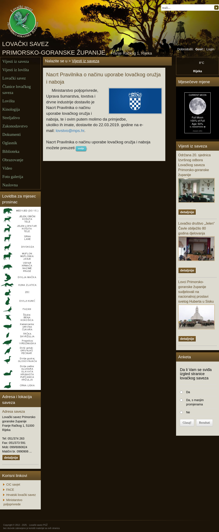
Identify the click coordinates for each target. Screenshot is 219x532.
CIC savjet (13, 484)
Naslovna (10, 185)
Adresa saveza (13, 411)
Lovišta (8, 101)
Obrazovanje (12, 160)
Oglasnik (9, 143)
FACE (10, 489)
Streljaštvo (11, 117)
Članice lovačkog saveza (16, 89)
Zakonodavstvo (14, 126)
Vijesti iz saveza (15, 61)
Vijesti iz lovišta (15, 69)
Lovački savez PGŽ (38, 525)
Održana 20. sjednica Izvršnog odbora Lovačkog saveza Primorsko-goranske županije (196, 177)
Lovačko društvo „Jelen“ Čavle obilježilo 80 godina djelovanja (196, 241)
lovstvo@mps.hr (70, 130)
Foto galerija (12, 176)
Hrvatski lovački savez (21, 495)
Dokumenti (11, 134)
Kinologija (11, 109)
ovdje (81, 148)
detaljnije (11, 457)
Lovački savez (14, 78)
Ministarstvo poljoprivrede (12, 502)
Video (7, 168)
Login (210, 49)
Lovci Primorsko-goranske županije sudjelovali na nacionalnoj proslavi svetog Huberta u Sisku (196, 304)
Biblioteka (10, 151)
